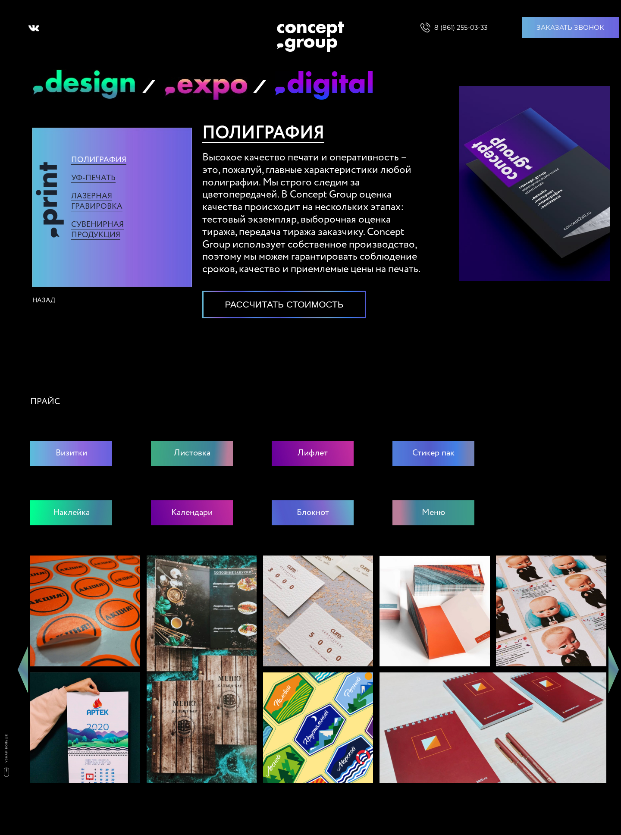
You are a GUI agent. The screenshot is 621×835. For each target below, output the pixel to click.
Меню (433, 513)
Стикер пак (433, 453)
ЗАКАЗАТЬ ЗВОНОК (570, 27)
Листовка (192, 453)
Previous (22, 669)
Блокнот (313, 513)
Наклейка (71, 513)
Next (613, 669)
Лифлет (313, 453)
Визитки (71, 453)
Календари (192, 513)
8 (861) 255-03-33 (460, 27)
